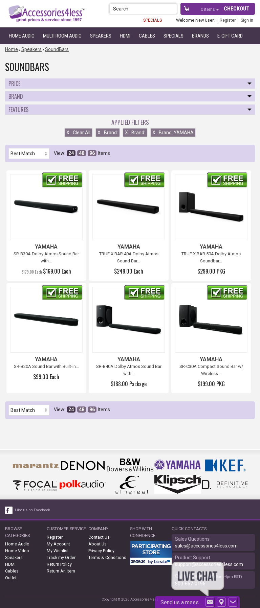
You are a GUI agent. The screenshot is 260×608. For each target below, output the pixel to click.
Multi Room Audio (62, 36)
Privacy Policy (101, 550)
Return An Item (61, 571)
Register (228, 20)
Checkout (237, 8)
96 (92, 153)
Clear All (78, 132)
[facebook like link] (9, 510)
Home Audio (22, 36)
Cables (147, 36)
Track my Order (61, 557)
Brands (200, 36)
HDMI (125, 36)
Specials (173, 36)
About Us (97, 543)
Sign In (247, 20)
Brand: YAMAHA (173, 132)
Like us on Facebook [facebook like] (32, 510)
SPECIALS (152, 20)
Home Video (17, 550)
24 (71, 153)
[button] (172, 8)
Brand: (108, 132)
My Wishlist (58, 550)
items (208, 9)
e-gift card (230, 36)
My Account (58, 543)
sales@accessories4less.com (206, 545)
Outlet (11, 577)
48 (81, 153)
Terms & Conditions (107, 557)
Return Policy (59, 564)
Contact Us (99, 537)
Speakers (100, 36)
